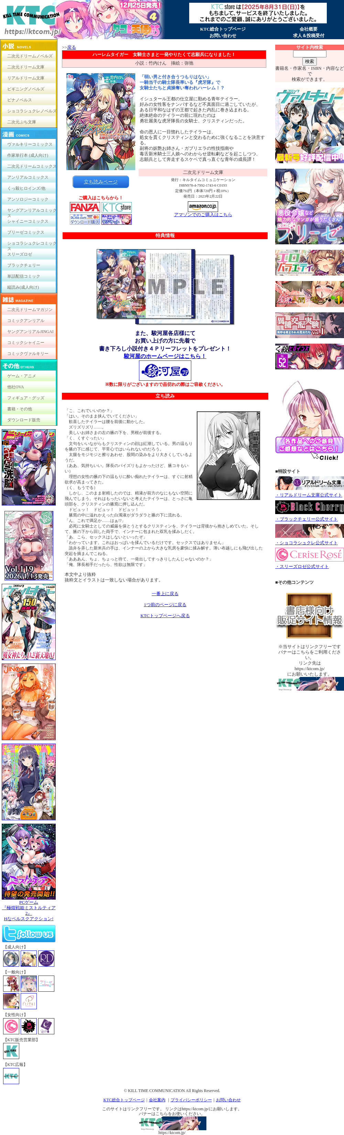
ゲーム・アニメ (21, 376)
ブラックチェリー (23, 265)
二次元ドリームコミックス (32, 166)
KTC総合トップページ (223, 29)
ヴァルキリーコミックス (30, 144)
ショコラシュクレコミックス (32, 245)
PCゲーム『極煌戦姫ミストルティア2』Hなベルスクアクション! (29, 908)
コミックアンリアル (25, 320)
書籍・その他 (19, 409)
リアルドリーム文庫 (25, 78)
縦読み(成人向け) (23, 287)
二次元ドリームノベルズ (30, 56)
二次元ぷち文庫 (21, 122)
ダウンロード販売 (23, 420)
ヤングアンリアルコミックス (32, 212)
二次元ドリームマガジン (30, 309)
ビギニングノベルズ (25, 89)
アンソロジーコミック (28, 199)
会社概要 (309, 29)
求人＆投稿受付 (308, 35)
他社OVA (15, 387)
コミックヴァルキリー (28, 353)
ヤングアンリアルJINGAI (30, 331)
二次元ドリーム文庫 (25, 67)
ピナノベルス (19, 100)
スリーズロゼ (19, 254)
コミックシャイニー (25, 342)
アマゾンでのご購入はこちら (203, 212)
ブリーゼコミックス (25, 232)
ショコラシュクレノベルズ (32, 111)
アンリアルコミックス (28, 177)
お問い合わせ (222, 35)
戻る (71, 47)
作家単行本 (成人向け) (27, 155)
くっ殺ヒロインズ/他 (26, 188)
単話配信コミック (23, 276)
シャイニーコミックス (28, 221)
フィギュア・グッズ (25, 398)
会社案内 (157, 1100)
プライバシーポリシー (191, 1100)
